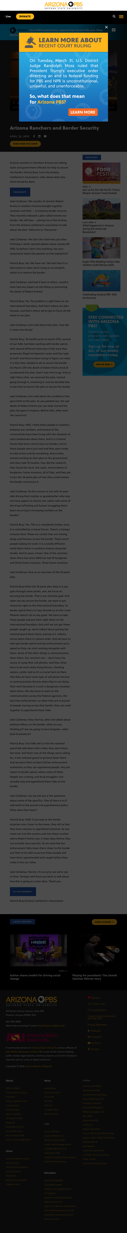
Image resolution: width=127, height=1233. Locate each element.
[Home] (63, 5)
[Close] (106, 29)
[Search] (113, 16)
